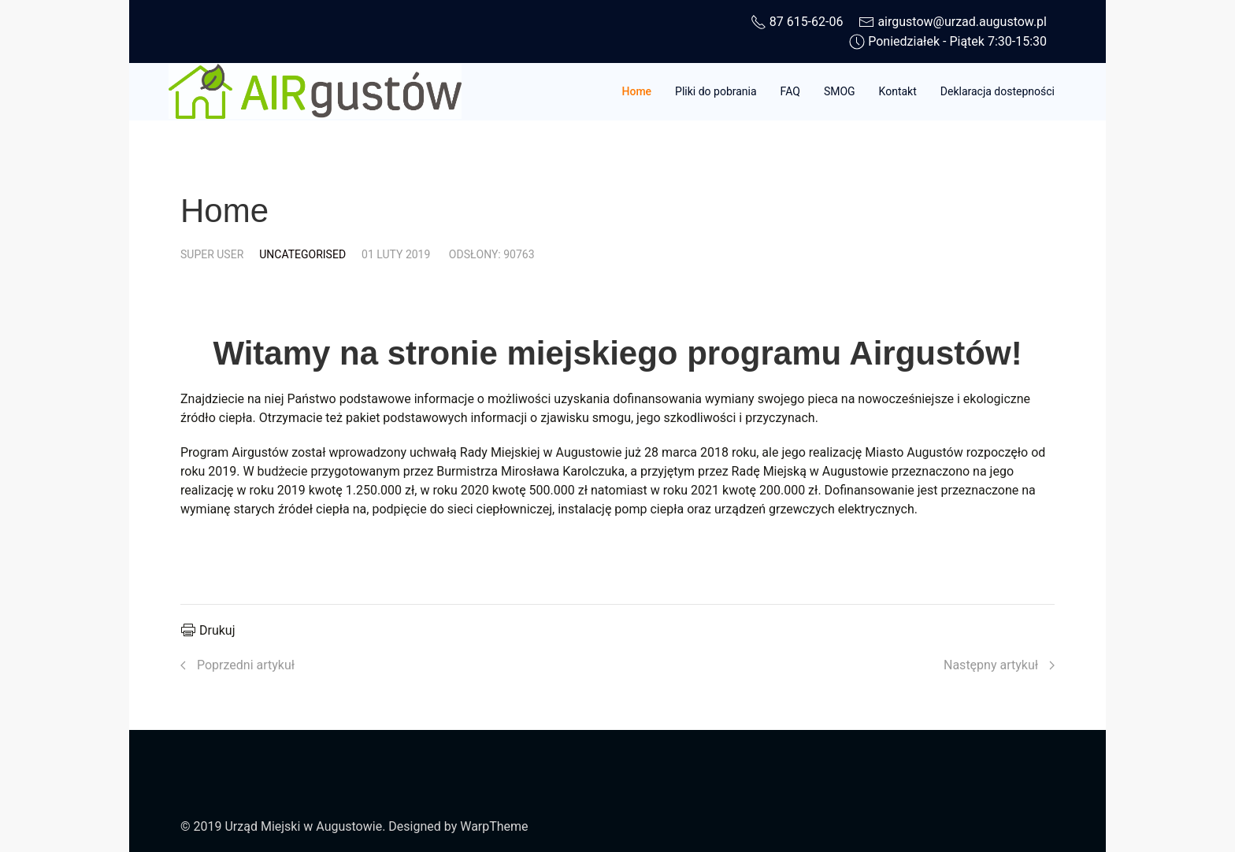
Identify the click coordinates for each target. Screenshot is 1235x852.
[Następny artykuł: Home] (999, 665)
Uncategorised (302, 254)
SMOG (839, 91)
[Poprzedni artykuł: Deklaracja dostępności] (237, 665)
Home (637, 91)
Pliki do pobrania (716, 91)
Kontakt (898, 91)
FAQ (790, 91)
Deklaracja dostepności (997, 91)
